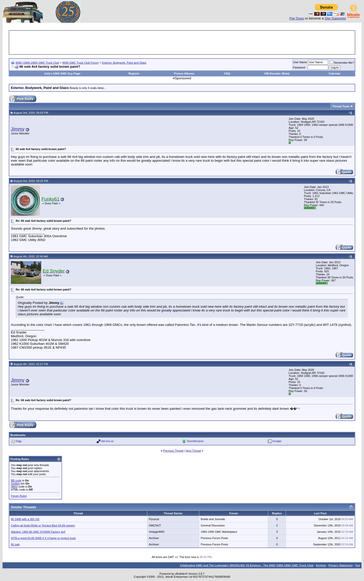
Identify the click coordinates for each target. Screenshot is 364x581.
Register (134, 73)
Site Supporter (335, 18)
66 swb (15, 544)
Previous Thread (173, 450)
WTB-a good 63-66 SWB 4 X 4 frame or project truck (43, 538)
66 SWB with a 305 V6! (25, 519)
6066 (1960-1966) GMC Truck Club (37, 62)
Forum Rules (19, 495)
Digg (18, 441)
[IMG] (14, 486)
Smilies (15, 483)
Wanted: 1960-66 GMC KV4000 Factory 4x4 (38, 531)
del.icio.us (107, 441)
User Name (300, 62)
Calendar (334, 73)
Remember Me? (342, 62)
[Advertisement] (182, 42)
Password (299, 67)
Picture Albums (184, 73)
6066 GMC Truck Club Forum (80, 62)
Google (276, 441)
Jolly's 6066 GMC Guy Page (62, 73)
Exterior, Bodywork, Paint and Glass (124, 62)
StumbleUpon (195, 441)
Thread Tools (341, 106)
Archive (321, 565)
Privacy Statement (340, 565)
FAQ (227, 73)
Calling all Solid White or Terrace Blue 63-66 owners (43, 525)
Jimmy (18, 129)
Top (357, 565)
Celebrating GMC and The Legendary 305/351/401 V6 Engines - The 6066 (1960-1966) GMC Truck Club (246, 565)
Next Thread (193, 450)
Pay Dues (296, 18)
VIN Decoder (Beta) (276, 73)
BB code (16, 480)
